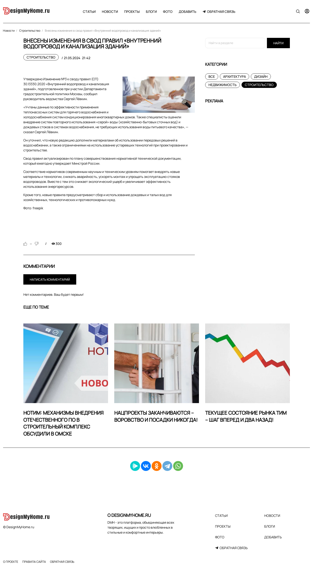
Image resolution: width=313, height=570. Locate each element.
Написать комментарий (50, 279)
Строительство (41, 57)
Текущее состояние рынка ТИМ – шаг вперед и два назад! (246, 416)
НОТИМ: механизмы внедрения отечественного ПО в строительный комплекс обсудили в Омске (63, 423)
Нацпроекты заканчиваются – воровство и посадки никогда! (156, 416)
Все (211, 76)
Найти (278, 43)
